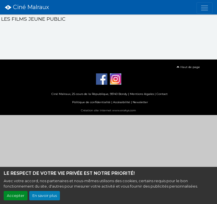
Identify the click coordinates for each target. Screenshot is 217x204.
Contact (162, 94)
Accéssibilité (121, 102)
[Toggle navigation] (204, 8)
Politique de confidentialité (91, 102)
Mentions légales (142, 94)
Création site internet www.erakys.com (108, 110)
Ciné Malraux (27, 7)
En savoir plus (44, 196)
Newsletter (140, 102)
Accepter (15, 196)
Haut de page (188, 67)
